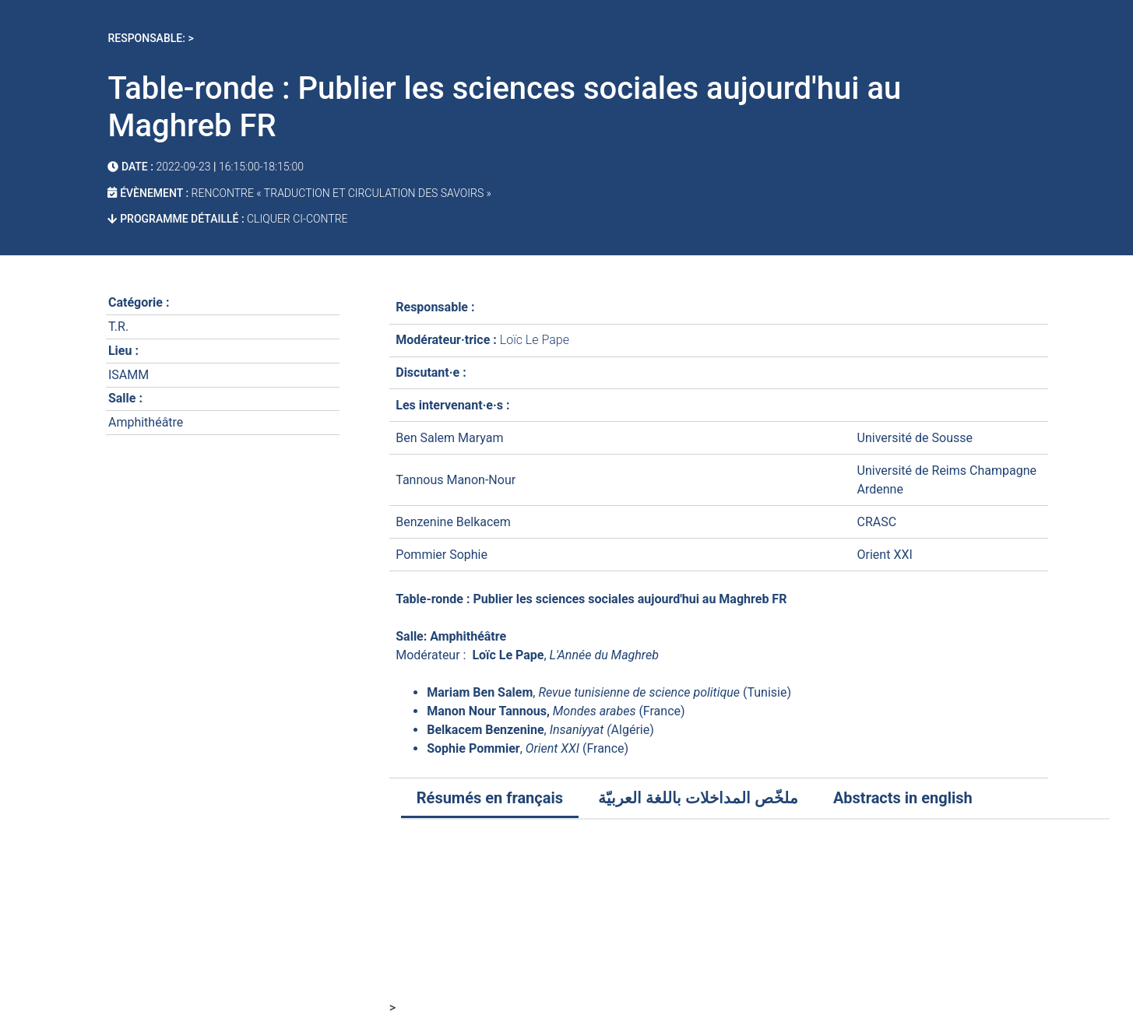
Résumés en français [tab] (490, 797)
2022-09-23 (183, 166)
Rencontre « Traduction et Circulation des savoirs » (341, 193)
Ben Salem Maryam (449, 437)
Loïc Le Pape (534, 339)
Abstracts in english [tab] (903, 797)
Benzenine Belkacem (453, 522)
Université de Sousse (915, 437)
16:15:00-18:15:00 (261, 166)
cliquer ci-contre (296, 218)
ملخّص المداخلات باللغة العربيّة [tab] (698, 797)
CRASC (877, 522)
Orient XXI (885, 554)
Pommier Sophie (441, 554)
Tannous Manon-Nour (455, 479)
